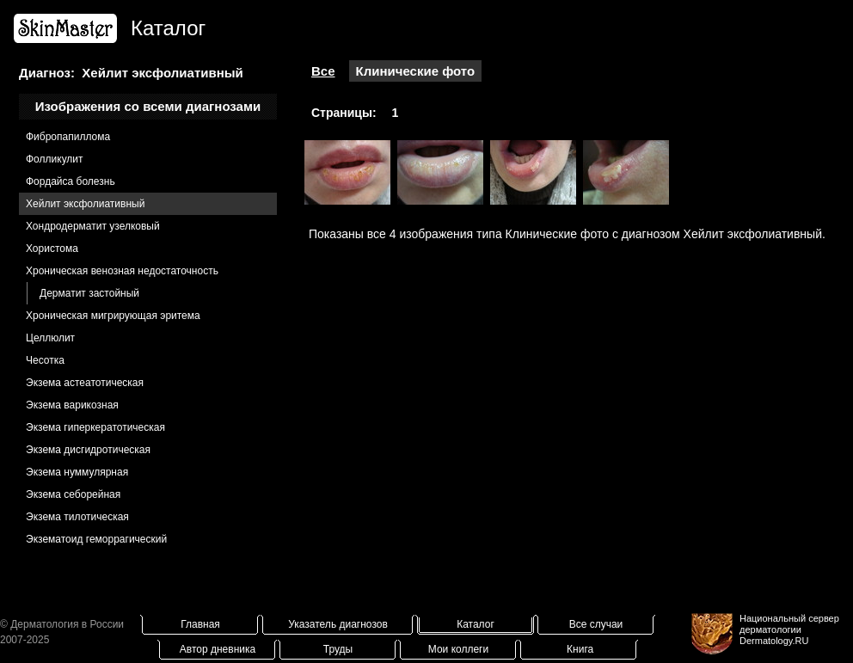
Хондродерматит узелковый (93, 226)
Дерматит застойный (89, 293)
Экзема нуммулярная (77, 472)
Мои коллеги (458, 649)
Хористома (52, 248)
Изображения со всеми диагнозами (148, 106)
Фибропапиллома (68, 137)
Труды (338, 649)
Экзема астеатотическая (85, 383)
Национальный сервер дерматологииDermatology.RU (789, 629)
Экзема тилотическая (77, 517)
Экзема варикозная (72, 405)
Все (323, 71)
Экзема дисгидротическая (88, 450)
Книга (580, 649)
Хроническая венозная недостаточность (122, 271)
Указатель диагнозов (338, 624)
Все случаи (596, 624)
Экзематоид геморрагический (96, 539)
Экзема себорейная (73, 494)
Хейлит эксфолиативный (85, 204)
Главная (200, 624)
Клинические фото (416, 71)
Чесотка (45, 360)
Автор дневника (217, 649)
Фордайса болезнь (70, 181)
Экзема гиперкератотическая (95, 427)
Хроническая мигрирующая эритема (113, 316)
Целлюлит (50, 338)
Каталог (475, 624)
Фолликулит (54, 159)
